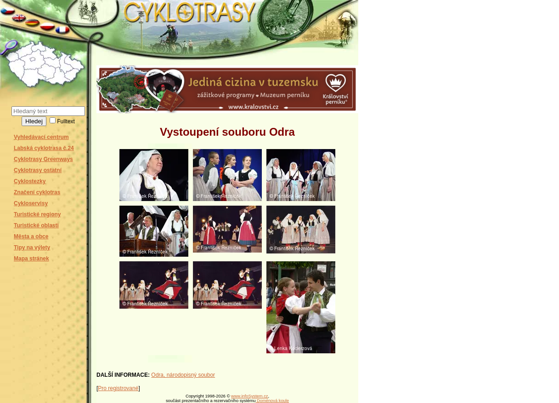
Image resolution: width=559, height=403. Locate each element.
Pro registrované (118, 388)
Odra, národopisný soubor (183, 375)
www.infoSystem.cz (249, 396)
